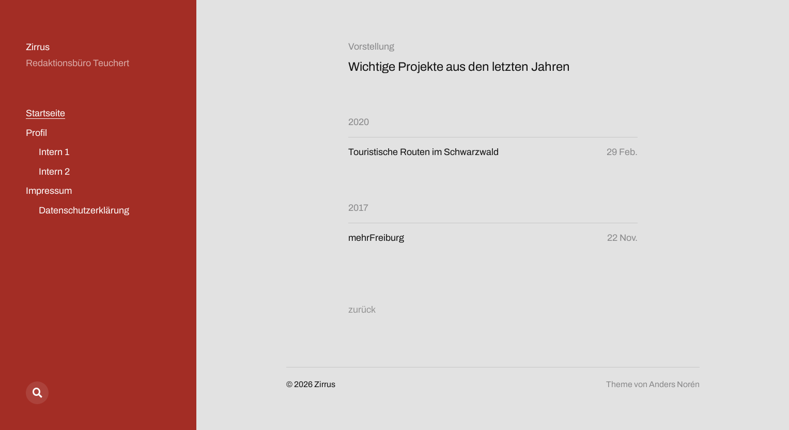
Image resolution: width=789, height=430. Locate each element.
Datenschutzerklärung (84, 210)
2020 (358, 122)
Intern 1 (54, 152)
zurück (362, 309)
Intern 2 (54, 171)
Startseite (45, 113)
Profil (36, 133)
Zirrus (38, 47)
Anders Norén (674, 384)
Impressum (49, 191)
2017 (358, 208)
